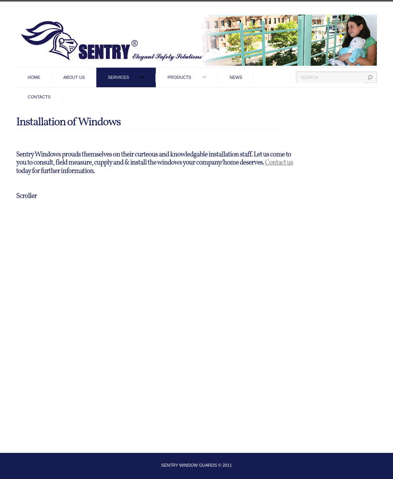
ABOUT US (74, 77)
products (179, 77)
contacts (39, 97)
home (34, 77)
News (236, 77)
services (118, 77)
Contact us (279, 163)
